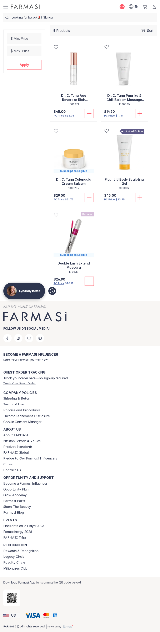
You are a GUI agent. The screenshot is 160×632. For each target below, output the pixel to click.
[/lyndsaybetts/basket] (145, 6)
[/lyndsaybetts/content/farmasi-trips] (14, 537)
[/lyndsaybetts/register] (25, 359)
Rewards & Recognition (21, 551)
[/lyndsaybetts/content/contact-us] (12, 470)
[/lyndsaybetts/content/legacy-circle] (13, 557)
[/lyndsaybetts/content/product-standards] (17, 447)
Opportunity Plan (16, 489)
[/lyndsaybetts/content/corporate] (16, 453)
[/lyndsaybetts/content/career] (8, 464)
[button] (24, 65)
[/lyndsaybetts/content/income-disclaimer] (26, 416)
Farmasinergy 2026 (17, 532)
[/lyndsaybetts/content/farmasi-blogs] (13, 512)
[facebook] (7, 338)
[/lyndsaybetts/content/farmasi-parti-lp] (14, 501)
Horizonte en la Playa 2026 (23, 526)
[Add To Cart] (89, 113)
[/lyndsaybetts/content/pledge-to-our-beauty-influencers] (30, 458)
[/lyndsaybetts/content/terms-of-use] (13, 404)
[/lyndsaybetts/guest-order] (19, 383)
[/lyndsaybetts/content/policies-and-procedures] (21, 410)
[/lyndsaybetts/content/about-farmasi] (15, 435)
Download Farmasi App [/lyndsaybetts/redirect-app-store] (19, 582)
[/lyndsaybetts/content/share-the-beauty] (17, 507)
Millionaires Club (15, 568)
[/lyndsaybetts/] (25, 6)
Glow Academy (15, 495)
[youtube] (29, 338)
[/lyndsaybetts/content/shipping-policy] (17, 398)
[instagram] (18, 338)
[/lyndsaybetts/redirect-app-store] (11, 598)
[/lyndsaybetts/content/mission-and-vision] (21, 441)
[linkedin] (40, 338)
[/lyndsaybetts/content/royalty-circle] (14, 562)
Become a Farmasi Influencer (25, 483)
